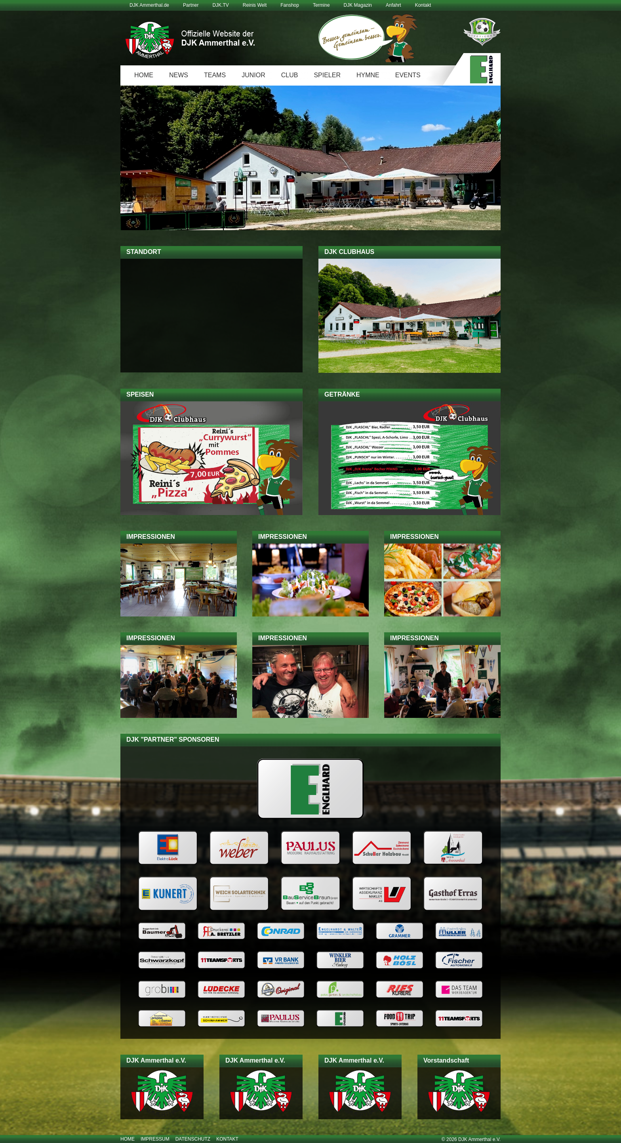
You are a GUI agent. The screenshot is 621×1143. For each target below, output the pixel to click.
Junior (253, 75)
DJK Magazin (358, 5)
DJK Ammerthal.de (149, 5)
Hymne (367, 75)
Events (408, 75)
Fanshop (289, 5)
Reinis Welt (255, 5)
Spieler (327, 75)
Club (289, 75)
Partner (190, 5)
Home (143, 75)
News (178, 75)
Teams (215, 75)
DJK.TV (220, 5)
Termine (321, 5)
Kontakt (423, 5)
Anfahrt (393, 5)
